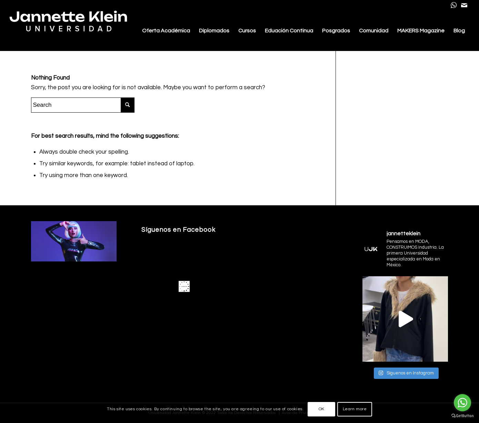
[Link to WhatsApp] (454, 5)
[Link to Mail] (464, 5)
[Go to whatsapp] (462, 402)
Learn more (355, 409)
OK (322, 409)
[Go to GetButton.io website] (462, 416)
